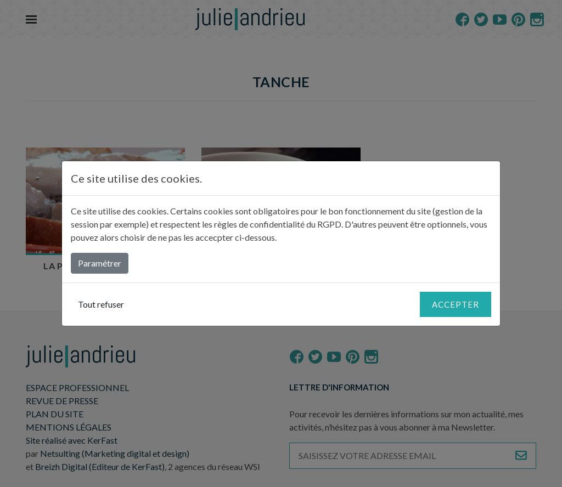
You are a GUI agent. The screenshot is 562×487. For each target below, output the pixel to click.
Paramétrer (99, 263)
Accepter (455, 304)
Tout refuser (101, 304)
